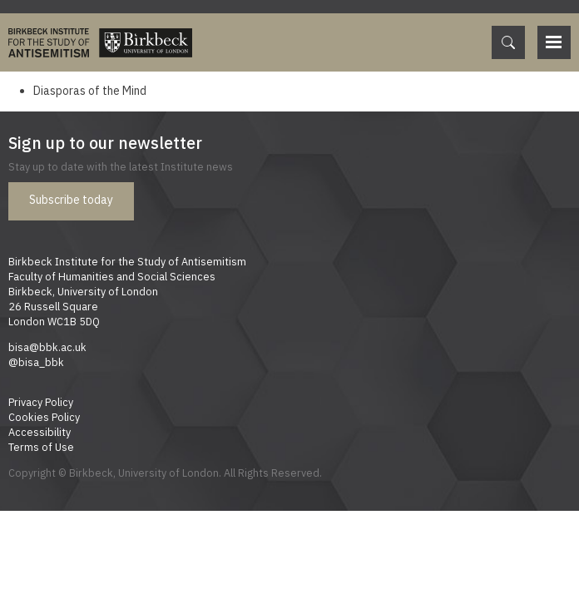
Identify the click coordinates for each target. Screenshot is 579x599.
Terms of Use (41, 446)
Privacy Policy (40, 401)
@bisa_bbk (36, 362)
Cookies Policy (44, 416)
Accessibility (39, 431)
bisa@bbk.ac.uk (47, 347)
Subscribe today (71, 199)
